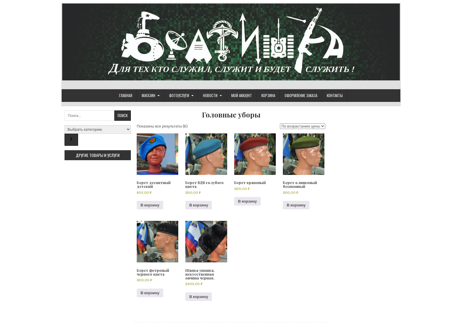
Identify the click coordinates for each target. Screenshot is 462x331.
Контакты (335, 95)
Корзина (268, 95)
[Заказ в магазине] (302, 126)
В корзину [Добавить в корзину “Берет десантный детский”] (150, 205)
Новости (210, 95)
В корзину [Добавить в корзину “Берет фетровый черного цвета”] (150, 293)
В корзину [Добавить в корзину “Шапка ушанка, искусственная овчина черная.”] (198, 296)
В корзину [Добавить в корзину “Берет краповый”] (247, 201)
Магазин (148, 95)
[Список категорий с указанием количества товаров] (98, 129)
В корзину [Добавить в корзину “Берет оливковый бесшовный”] (296, 205)
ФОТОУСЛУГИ (179, 95)
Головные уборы (231, 114)
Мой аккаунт (241, 95)
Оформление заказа (301, 95)
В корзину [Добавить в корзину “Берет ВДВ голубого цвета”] (198, 205)
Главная (125, 95)
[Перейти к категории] (71, 140)
